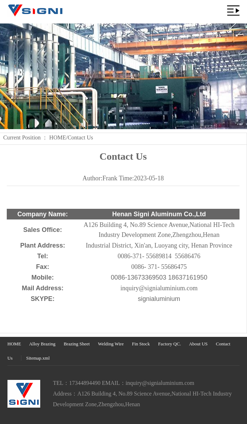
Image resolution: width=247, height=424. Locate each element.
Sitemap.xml (38, 358)
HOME (57, 137)
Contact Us (80, 137)
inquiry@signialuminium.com (160, 383)
